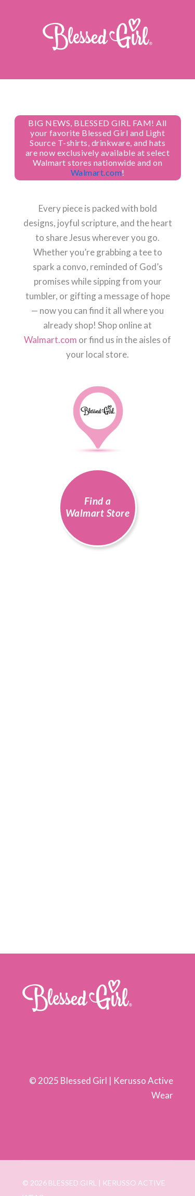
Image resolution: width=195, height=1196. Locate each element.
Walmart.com (96, 172)
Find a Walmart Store (98, 507)
